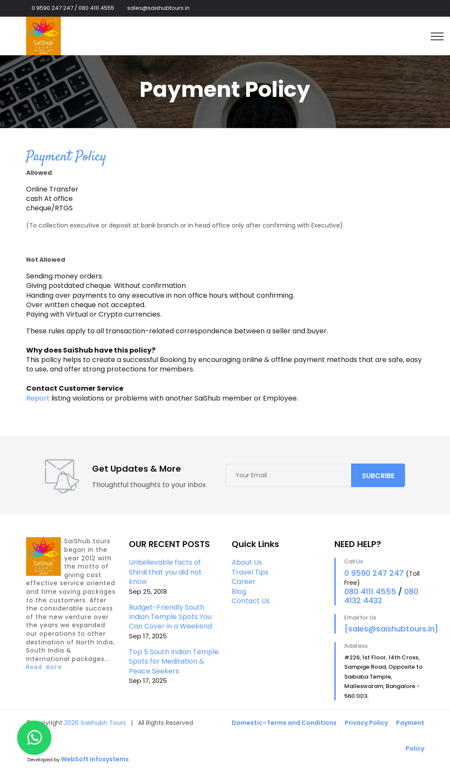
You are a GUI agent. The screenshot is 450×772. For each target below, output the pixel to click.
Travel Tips (250, 572)
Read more (44, 667)
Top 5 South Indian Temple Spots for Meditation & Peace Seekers (174, 666)
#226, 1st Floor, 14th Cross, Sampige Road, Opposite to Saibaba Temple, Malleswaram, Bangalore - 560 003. (383, 676)
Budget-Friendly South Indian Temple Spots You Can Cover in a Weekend (174, 621)
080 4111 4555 (370, 591)
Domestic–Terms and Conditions (284, 722)
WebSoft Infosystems (95, 759)
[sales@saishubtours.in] (391, 628)
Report (38, 398)
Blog (239, 591)
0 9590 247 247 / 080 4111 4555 (73, 8)
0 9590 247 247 (374, 573)
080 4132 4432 (381, 596)
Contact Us (251, 601)
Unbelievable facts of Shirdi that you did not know (174, 576)
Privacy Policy (366, 722)
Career (244, 581)
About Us (247, 562)
